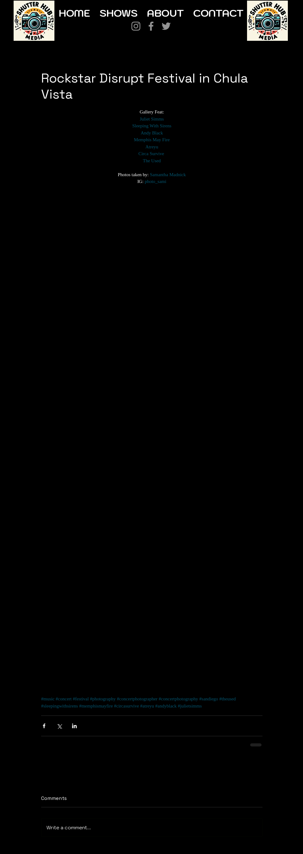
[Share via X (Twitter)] (59, 726)
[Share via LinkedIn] (74, 726)
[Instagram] (136, 26)
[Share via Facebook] (44, 726)
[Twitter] (166, 26)
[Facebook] (151, 26)
